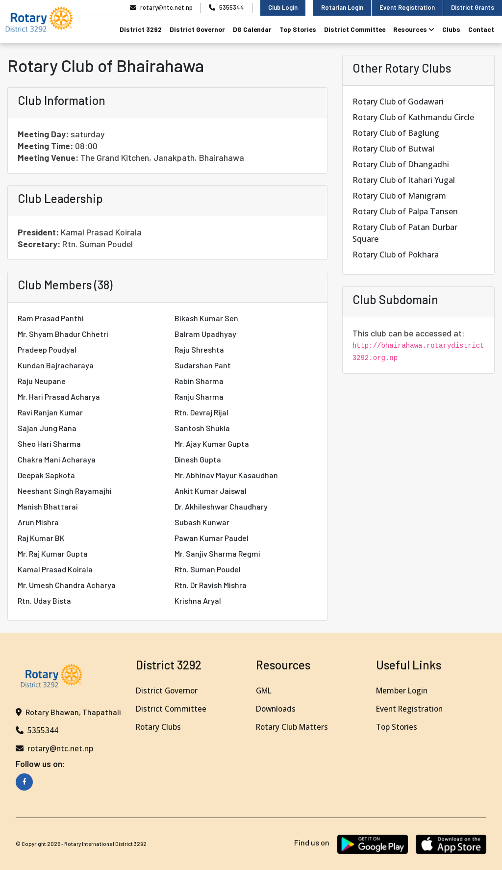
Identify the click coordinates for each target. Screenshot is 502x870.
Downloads (277, 708)
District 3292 (141, 29)
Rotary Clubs (159, 726)
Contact (481, 29)
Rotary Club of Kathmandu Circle (413, 117)
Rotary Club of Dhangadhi (400, 164)
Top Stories (297, 29)
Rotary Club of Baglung (395, 133)
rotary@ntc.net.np (161, 7)
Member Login (403, 690)
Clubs (451, 29)
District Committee (354, 29)
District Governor (197, 29)
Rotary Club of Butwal (393, 148)
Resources (413, 29)
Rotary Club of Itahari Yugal (403, 180)
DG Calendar (252, 29)
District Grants (472, 7)
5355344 (226, 7)
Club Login (283, 7)
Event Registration (407, 7)
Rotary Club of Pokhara (395, 254)
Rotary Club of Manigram (399, 195)
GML (265, 690)
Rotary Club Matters (293, 726)
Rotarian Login (342, 7)
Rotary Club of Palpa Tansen (405, 211)
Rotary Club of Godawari (398, 101)
